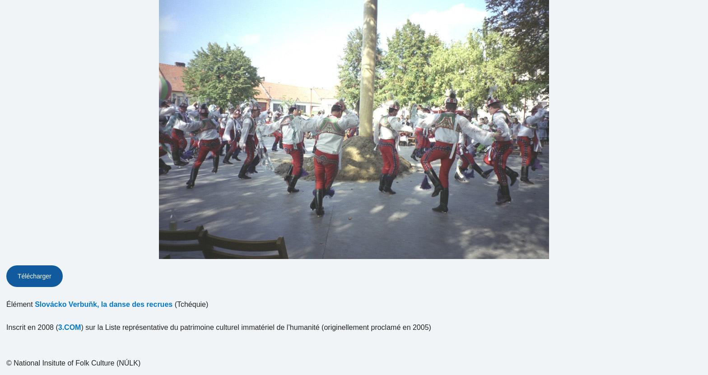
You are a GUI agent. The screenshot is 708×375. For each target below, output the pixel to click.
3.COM (69, 327)
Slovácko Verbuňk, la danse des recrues (103, 304)
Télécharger (34, 276)
